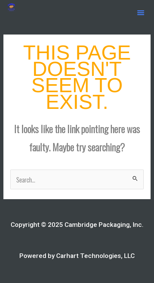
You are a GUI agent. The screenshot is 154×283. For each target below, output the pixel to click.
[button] (140, 12)
